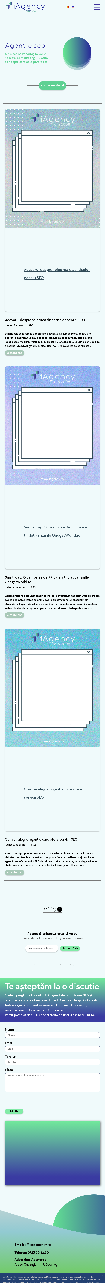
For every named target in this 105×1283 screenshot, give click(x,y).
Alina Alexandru (16, 587)
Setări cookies (92, 1275)
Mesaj (9, 1070)
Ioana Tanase (14, 325)
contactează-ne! (52, 85)
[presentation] (41, 958)
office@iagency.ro (38, 1245)
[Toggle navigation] (97, 7)
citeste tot (14, 353)
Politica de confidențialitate (54, 1275)
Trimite (14, 1111)
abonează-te (70, 948)
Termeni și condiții (76, 1275)
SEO (30, 325)
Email (8, 1043)
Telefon (10, 1056)
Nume (9, 1030)
